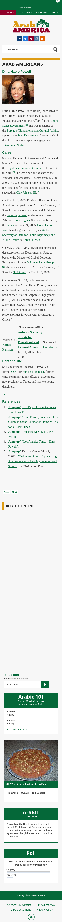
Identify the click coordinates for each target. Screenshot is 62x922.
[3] (13, 172)
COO (14, 371)
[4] (38, 191)
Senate (11, 225)
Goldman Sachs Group (40, 262)
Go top (29, 917)
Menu (10, 12)
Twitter (25, 37)
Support (55, 12)
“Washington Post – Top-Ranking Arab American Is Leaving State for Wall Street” (32, 461)
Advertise (41, 12)
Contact (27, 12)
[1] (26, 125)
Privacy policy (44, 910)
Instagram (36, 37)
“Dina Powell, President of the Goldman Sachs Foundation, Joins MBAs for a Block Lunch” (33, 422)
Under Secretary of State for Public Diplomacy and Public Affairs (28, 234)
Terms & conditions (20, 910)
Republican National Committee (26, 168)
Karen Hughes (21, 220)
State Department (27, 135)
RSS (42, 37)
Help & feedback (46, 905)
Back (6, 492)
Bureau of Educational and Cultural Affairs (32, 130)
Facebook (19, 37)
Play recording (17, 729)
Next (14, 492)
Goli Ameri (19, 272)
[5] (3, 266)
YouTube (31, 37)
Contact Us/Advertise (19, 905)
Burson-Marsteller (33, 371)
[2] (26, 144)
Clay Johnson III (26, 192)
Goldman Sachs (14, 145)
